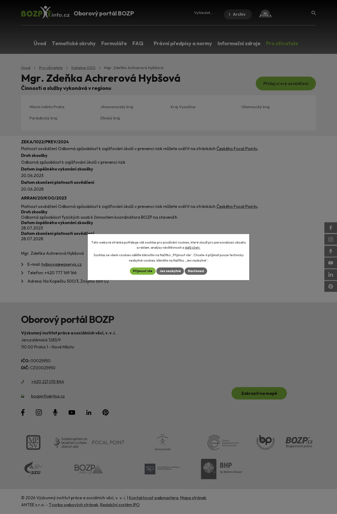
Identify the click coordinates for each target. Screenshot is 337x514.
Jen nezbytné (170, 271)
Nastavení (196, 271)
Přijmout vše (142, 271)
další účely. (192, 247)
